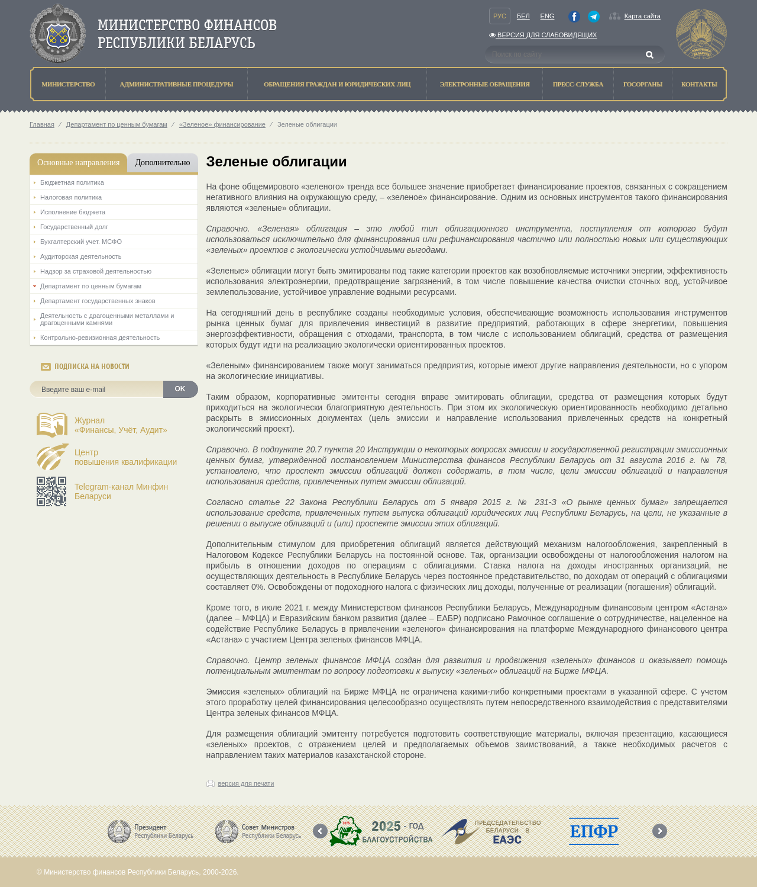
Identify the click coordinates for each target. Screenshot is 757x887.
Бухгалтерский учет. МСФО (81, 241)
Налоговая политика (71, 197)
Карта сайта (643, 16)
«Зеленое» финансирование (222, 124)
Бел (523, 16)
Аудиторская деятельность (81, 256)
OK (180, 389)
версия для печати (246, 783)
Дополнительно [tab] (162, 162)
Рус (499, 16)
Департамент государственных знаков (98, 300)
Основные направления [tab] (78, 162)
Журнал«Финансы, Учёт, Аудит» (121, 425)
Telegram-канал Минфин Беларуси (121, 491)
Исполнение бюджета (72, 212)
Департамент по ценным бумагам (116, 124)
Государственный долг (74, 226)
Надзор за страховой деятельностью (95, 271)
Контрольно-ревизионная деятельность (100, 337)
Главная (42, 124)
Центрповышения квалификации (126, 457)
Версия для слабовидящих (543, 34)
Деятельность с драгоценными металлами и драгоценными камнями (107, 319)
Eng (548, 16)
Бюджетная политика (72, 182)
